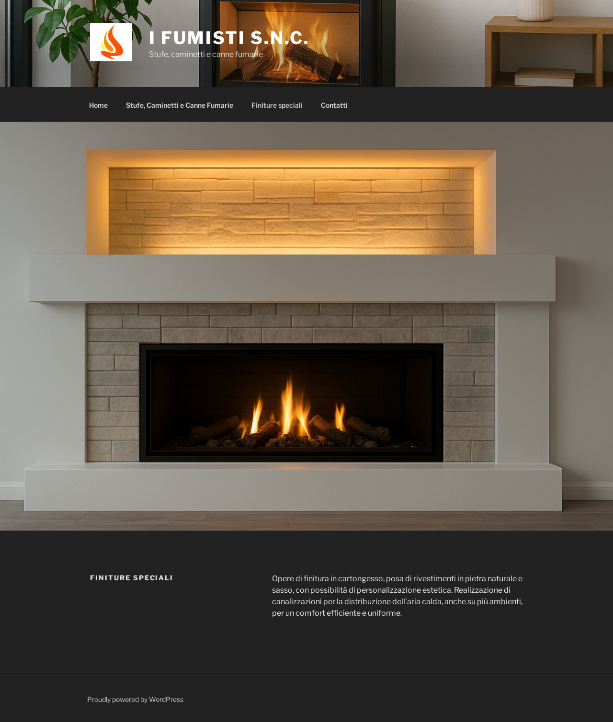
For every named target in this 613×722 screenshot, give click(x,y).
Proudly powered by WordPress (135, 699)
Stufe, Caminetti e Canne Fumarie (179, 105)
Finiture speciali (277, 105)
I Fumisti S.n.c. (229, 37)
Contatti (334, 105)
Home (98, 105)
